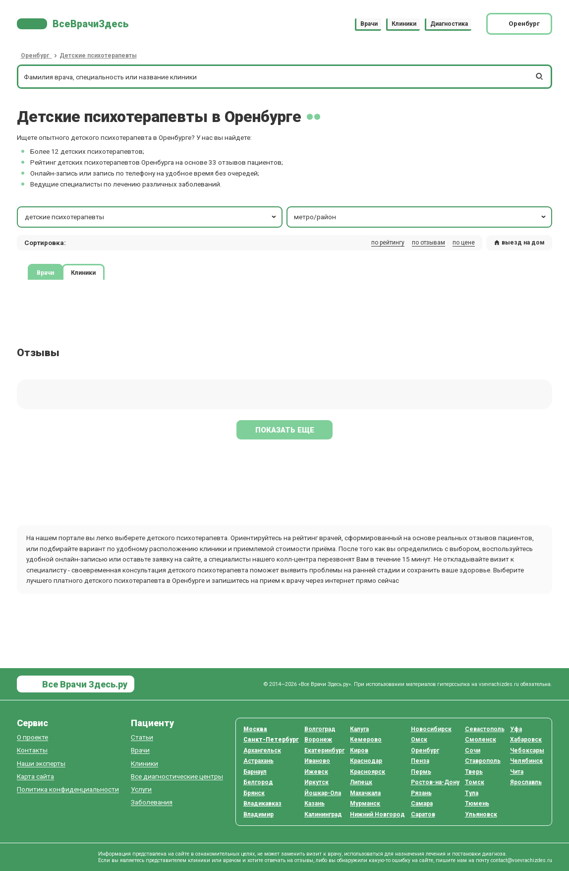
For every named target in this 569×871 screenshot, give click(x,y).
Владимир (258, 814)
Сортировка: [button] (45, 243)
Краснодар (366, 760)
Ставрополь (483, 760)
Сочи (472, 750)
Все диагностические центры (177, 776)
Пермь (421, 771)
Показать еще (284, 430)
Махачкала (365, 793)
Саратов (423, 814)
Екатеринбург (324, 750)
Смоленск (480, 739)
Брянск (254, 793)
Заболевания (151, 802)
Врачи (369, 23)
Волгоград (320, 729)
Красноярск (367, 771)
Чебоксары (527, 750)
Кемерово (366, 739)
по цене (464, 242)
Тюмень (477, 803)
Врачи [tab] (45, 272)
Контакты (32, 750)
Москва (255, 729)
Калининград (323, 814)
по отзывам (428, 242)
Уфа (516, 729)
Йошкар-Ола (322, 793)
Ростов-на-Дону (435, 782)
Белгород (258, 782)
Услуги (141, 789)
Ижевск (316, 771)
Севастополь (485, 729)
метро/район (420, 217)
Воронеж (318, 739)
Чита (516, 771)
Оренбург (425, 750)
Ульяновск (481, 814)
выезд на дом (519, 242)
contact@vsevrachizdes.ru (521, 860)
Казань (314, 803)
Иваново (317, 760)
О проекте (32, 737)
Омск (419, 739)
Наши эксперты (41, 763)
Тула (471, 793)
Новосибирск (431, 729)
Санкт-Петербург (271, 739)
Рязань (421, 793)
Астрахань (258, 760)
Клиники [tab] (83, 272)
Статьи (142, 737)
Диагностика (449, 23)
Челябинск (526, 760)
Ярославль (526, 782)
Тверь (474, 771)
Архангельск (262, 750)
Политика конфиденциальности (68, 789)
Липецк (361, 782)
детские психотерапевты (151, 217)
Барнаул (255, 771)
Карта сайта (35, 776)
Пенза (420, 760)
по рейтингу (387, 242)
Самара (422, 803)
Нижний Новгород (377, 814)
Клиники (404, 23)
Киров (359, 750)
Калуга (359, 729)
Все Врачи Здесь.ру (83, 684)
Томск (474, 782)
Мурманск (365, 803)
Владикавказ (262, 803)
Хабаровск (526, 739)
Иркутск (316, 782)
